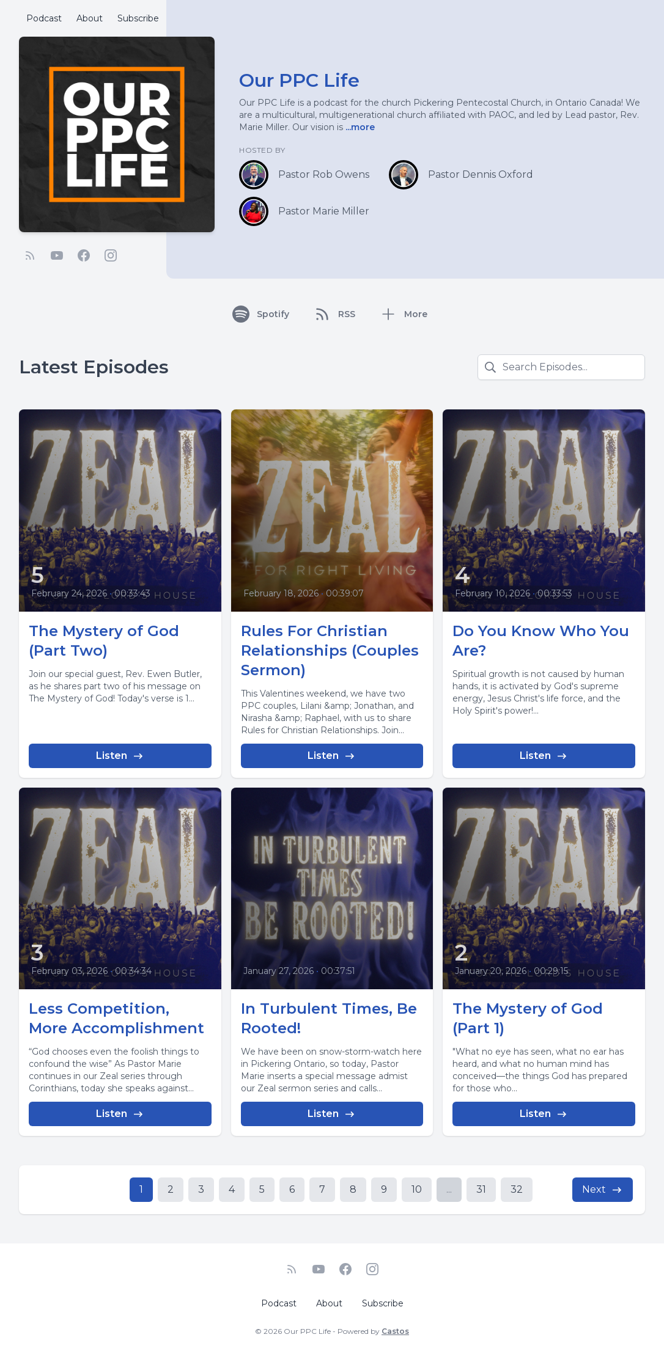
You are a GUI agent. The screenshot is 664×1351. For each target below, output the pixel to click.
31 (481, 1189)
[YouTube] (57, 255)
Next (602, 1190)
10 (416, 1189)
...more (359, 127)
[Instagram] (111, 255)
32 (517, 1189)
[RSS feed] (30, 255)
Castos (395, 1331)
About (89, 18)
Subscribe (138, 18)
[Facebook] (84, 255)
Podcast (44, 18)
